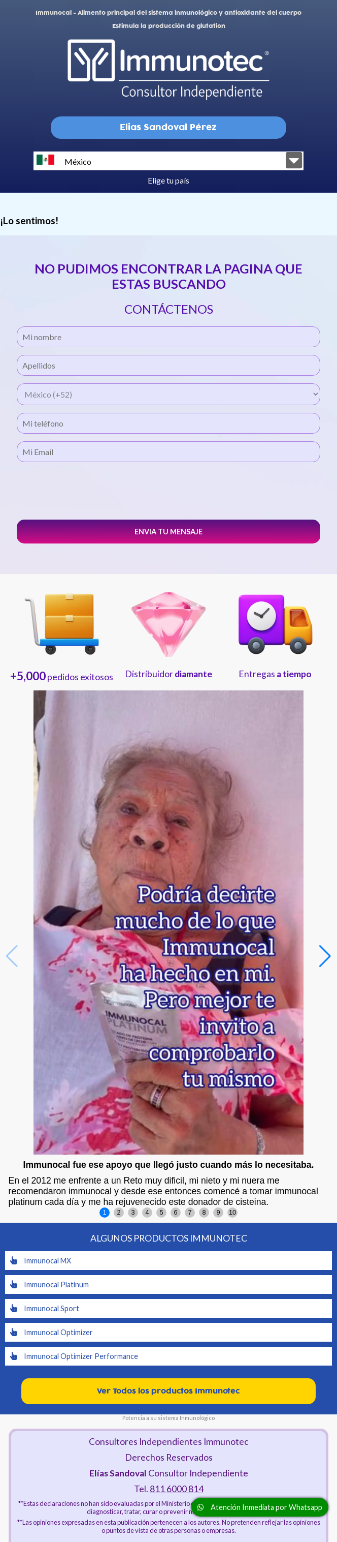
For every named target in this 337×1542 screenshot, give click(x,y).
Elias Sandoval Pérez (168, 128)
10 (232, 1212)
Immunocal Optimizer (51, 1332)
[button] (325, 956)
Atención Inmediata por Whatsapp (259, 1507)
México (64, 160)
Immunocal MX (40, 1260)
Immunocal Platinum (49, 1284)
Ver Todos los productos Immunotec (168, 1391)
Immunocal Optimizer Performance (74, 1356)
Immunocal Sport (44, 1308)
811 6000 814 (177, 1489)
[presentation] (168, 489)
